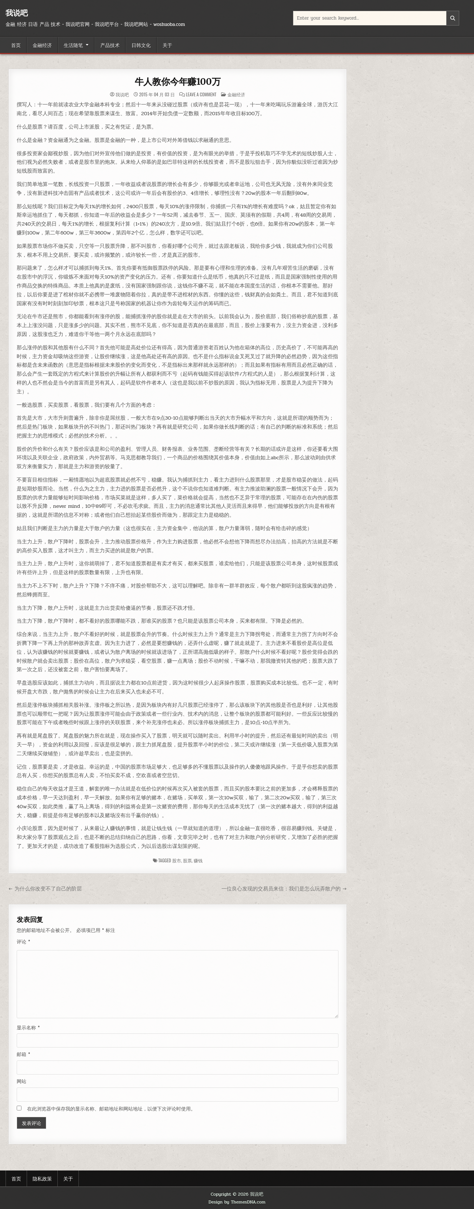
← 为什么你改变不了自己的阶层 (45, 889)
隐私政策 (42, 1178)
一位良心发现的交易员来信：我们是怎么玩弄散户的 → (283, 889)
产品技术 (110, 45)
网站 (21, 1081)
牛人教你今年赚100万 (178, 81)
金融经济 (42, 45)
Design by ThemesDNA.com (237, 1202)
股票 (187, 860)
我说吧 (17, 12)
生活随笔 (73, 45)
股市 (176, 860)
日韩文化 (141, 45)
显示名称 (28, 1028)
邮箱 (23, 1054)
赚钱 (198, 860)
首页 (16, 45)
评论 (23, 942)
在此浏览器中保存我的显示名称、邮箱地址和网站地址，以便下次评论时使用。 (111, 1109)
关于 (167, 45)
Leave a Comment (201, 94)
